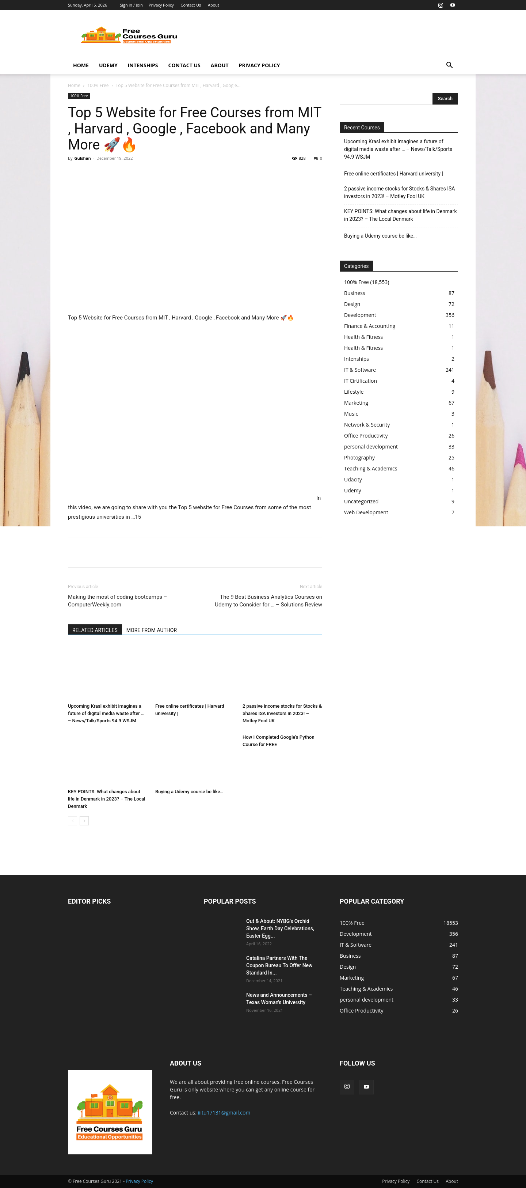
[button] (449, 66)
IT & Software (360, 369)
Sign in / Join (131, 5)
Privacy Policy (161, 5)
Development (360, 314)
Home (81, 65)
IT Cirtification (360, 380)
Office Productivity (366, 435)
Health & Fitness (363, 336)
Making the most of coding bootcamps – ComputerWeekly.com (117, 601)
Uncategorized (361, 501)
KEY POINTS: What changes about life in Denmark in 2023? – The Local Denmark (106, 799)
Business (354, 293)
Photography (359, 457)
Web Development (366, 512)
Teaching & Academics (370, 468)
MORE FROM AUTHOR (151, 630)
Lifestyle (353, 391)
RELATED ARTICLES (95, 630)
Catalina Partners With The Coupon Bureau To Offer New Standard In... (279, 965)
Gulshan (82, 158)
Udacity (353, 479)
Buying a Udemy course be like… (189, 791)
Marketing (356, 402)
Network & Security (367, 424)
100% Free (97, 85)
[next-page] (84, 820)
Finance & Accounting (369, 325)
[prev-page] (72, 820)
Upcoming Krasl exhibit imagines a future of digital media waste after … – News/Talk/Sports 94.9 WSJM (106, 713)
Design (352, 303)
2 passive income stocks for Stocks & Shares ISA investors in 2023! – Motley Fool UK (282, 713)
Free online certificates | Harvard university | (393, 174)
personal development (371, 446)
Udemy (108, 65)
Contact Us (191, 5)
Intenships (143, 65)
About (213, 5)
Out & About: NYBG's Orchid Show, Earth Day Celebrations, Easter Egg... (280, 928)
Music (351, 413)
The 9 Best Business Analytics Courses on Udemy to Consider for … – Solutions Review (268, 601)
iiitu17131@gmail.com (224, 1112)
